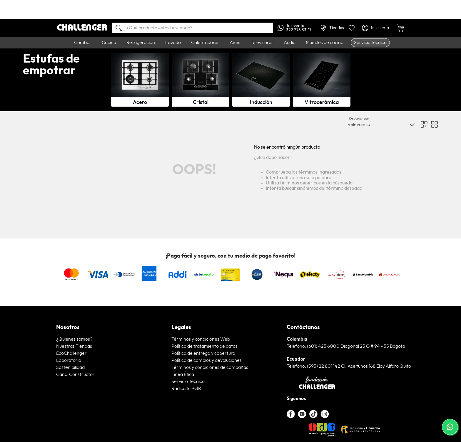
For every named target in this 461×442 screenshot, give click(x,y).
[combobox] (192, 28)
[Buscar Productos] (116, 28)
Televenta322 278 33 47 (294, 28)
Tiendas (332, 28)
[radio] (424, 124)
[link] (230, 9)
